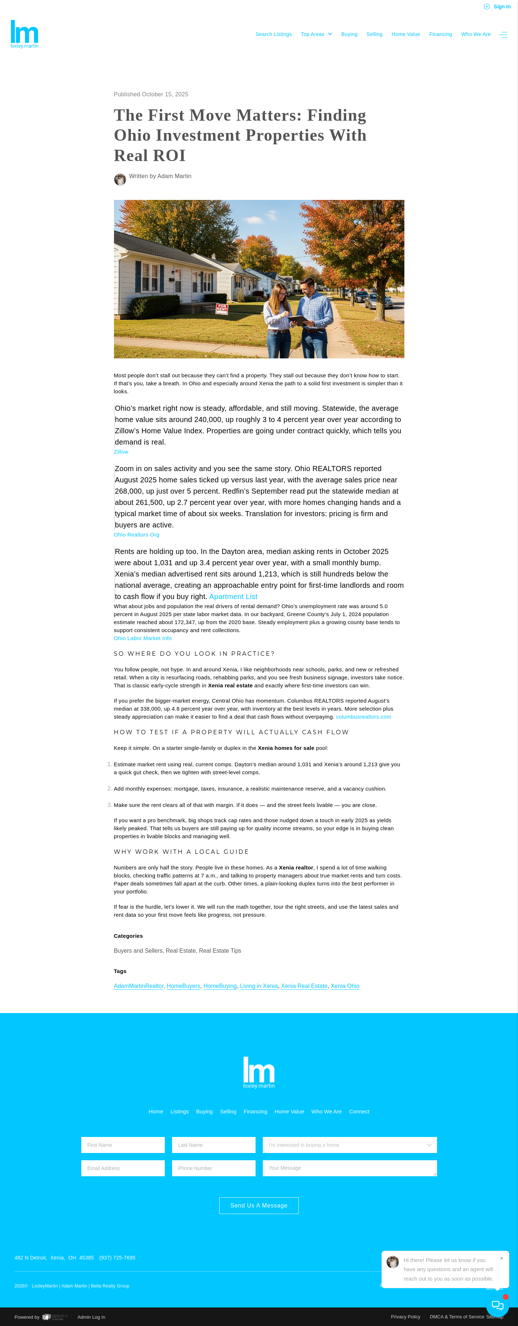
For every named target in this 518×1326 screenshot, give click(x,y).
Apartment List (233, 596)
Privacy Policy (405, 1316)
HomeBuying (220, 986)
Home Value (406, 34)
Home (155, 1111)
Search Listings (274, 34)
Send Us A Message (259, 1205)
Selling (375, 34)
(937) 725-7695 (117, 1258)
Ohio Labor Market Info (143, 638)
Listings (179, 1111)
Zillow (121, 452)
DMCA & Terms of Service (457, 1316)
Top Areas (316, 34)
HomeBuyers (183, 986)
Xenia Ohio (345, 986)
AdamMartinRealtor (139, 986)
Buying (349, 34)
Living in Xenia (259, 986)
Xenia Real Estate (304, 986)
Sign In (497, 6)
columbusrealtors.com (363, 717)
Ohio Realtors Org (137, 534)
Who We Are (476, 34)
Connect (359, 1111)
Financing (440, 34)
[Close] (502, 1258)
